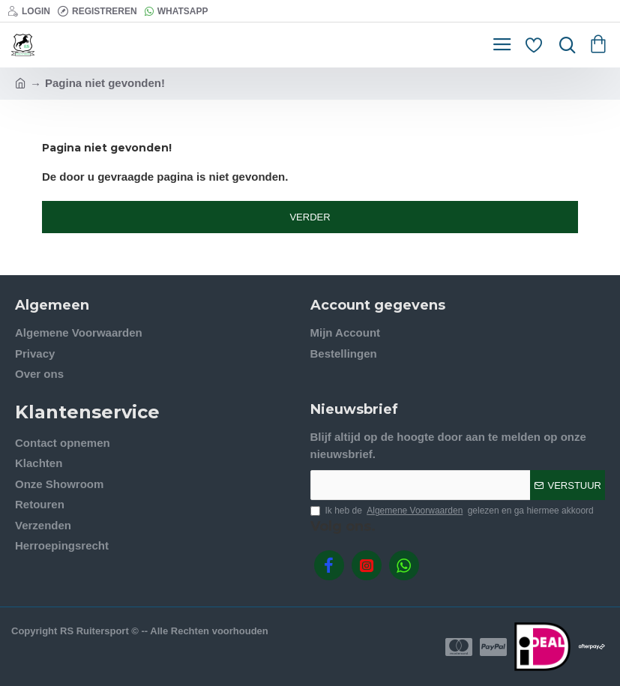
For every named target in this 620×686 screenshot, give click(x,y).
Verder (309, 217)
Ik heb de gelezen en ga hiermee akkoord (452, 510)
